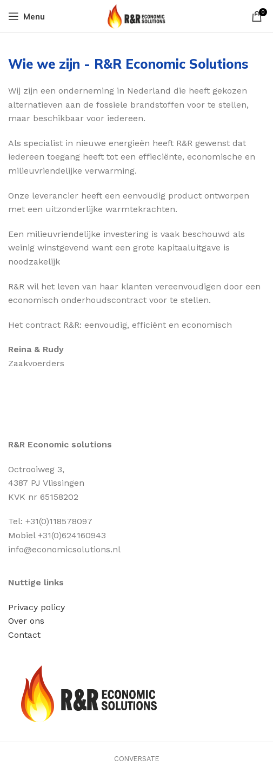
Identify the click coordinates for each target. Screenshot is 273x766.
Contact (24, 635)
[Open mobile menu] (26, 16)
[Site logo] (136, 15)
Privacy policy (36, 607)
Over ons (26, 621)
